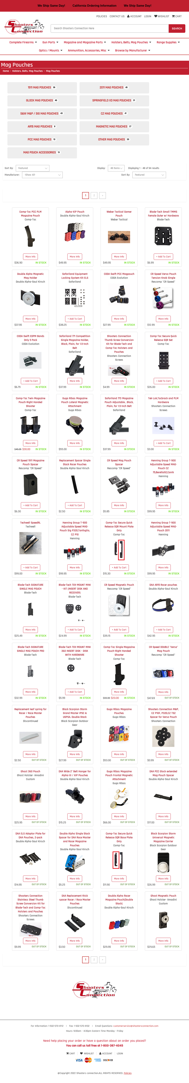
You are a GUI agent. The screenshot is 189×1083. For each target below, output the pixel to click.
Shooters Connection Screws (119, 365)
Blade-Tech (163, 227)
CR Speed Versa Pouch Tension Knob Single (163, 283)
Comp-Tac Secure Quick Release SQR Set (163, 345)
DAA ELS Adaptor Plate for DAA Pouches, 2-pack (30, 843)
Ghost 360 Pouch (30, 779)
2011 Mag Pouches (121, 88)
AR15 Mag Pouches (44, 131)
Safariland (75, 289)
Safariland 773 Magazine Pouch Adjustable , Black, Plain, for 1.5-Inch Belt (119, 410)
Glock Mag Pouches (44, 102)
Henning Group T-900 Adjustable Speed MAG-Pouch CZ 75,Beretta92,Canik (163, 474)
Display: (101, 175)
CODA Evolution (119, 285)
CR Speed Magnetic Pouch (119, 592)
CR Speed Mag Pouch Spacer (119, 470)
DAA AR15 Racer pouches (163, 592)
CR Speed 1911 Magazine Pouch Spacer (30, 470)
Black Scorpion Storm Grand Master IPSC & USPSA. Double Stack (74, 721)
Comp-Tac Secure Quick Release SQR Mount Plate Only (119, 534)
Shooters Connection (163, 729)
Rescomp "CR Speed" (163, 289)
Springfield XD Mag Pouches (120, 102)
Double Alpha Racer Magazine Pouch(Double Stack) (119, 907)
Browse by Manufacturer (132, 50)
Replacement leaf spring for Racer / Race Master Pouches (30, 721)
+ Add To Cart (163, 264)
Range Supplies (168, 42)
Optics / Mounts (50, 50)
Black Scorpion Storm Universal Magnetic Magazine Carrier (163, 845)
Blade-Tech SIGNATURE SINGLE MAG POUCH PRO (30, 656)
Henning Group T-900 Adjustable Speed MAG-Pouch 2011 (163, 534)
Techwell (30, 534)
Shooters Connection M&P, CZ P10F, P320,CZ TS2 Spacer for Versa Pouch (163, 721)
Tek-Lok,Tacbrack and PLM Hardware (163, 408)
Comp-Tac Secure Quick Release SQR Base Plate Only (119, 845)
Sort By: (9, 175)
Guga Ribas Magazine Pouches (119, 718)
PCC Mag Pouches (44, 145)
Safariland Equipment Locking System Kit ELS (74, 283)
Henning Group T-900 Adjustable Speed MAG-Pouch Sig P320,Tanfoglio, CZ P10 (75, 536)
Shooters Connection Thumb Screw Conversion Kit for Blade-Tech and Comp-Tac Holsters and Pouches (119, 351)
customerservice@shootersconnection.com (135, 1034)
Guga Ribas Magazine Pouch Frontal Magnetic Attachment (119, 783)
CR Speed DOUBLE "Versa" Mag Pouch (163, 656)
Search (177, 28)
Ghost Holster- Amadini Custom (30, 785)
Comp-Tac (30, 227)
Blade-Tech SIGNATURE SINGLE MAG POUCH (30, 594)
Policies (101, 16)
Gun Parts (50, 42)
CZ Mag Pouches (120, 117)
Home (6, 71)
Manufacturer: (12, 182)
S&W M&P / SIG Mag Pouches (44, 117)
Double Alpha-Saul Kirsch (74, 223)
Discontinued (30, 729)
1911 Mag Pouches (44, 88)
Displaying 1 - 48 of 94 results (143, 175)
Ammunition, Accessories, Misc (89, 50)
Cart (71, 1061)
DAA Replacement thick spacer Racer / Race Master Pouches (74, 907)
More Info (30, 264)
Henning (163, 484)
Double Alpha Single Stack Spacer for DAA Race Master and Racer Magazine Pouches (75, 847)
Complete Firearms (23, 42)
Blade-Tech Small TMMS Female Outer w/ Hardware (163, 221)
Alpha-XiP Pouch (74, 219)
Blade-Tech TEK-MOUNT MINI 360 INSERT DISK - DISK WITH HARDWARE (75, 658)
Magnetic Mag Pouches (121, 131)
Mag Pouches (53, 71)
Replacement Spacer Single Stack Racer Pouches (74, 470)
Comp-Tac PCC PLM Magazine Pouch (30, 221)
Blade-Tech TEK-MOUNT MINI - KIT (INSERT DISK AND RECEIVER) (75, 596)
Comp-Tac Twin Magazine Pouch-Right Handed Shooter (30, 410)
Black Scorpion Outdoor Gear (74, 731)
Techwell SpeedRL (30, 530)
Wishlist (161, 16)
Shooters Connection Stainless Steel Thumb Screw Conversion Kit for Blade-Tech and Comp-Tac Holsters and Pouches (30, 911)
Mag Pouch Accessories (44, 159)
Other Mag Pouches (120, 145)
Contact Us (117, 16)
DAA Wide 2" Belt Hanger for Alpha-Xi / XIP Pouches (75, 781)
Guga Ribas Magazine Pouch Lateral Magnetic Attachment (74, 410)
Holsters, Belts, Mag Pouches (131, 42)
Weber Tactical (119, 227)
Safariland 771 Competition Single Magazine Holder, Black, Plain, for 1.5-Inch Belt (74, 349)
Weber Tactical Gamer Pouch (119, 221)
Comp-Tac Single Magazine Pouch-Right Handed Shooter (119, 658)
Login (147, 16)
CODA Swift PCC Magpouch (119, 281)
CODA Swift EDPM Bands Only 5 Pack (30, 345)
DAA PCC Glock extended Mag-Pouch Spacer (163, 781)
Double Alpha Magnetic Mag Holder (30, 283)
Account (134, 16)
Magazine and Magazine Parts (85, 42)
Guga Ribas (74, 418)
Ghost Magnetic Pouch (163, 903)
